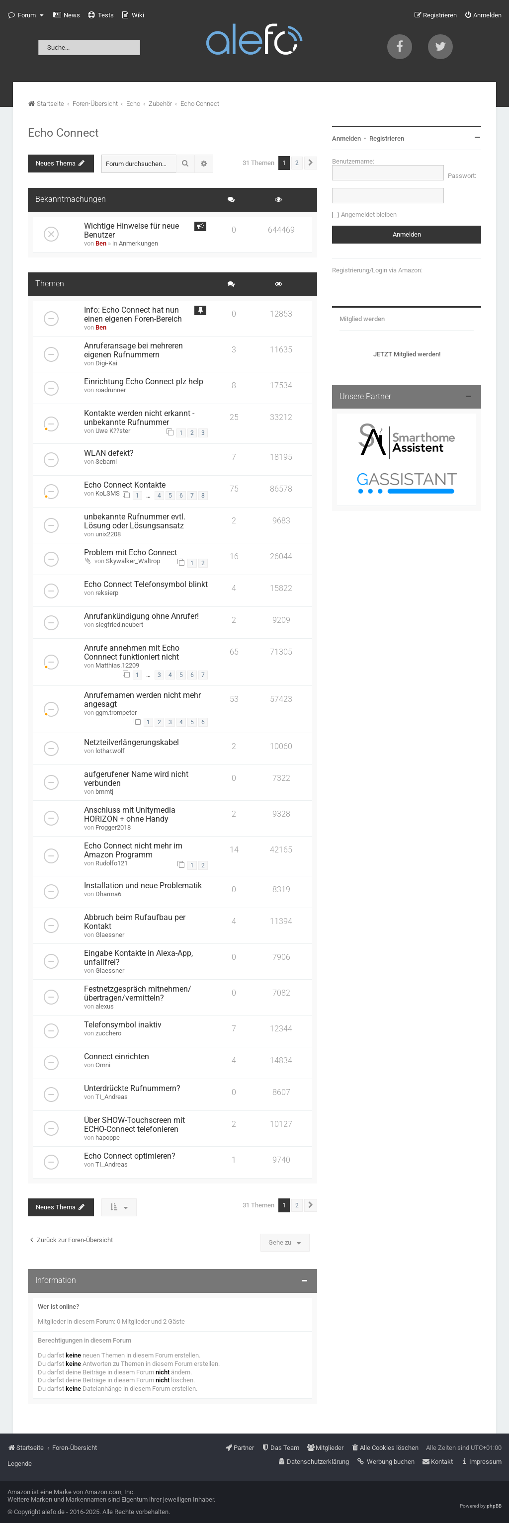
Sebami (106, 461)
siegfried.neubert (119, 624)
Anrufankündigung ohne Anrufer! (141, 616)
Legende (19, 1463)
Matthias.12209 (117, 665)
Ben (100, 243)
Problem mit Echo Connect (130, 552)
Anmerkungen (138, 243)
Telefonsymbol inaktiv (123, 1024)
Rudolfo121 (111, 863)
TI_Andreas (111, 1096)
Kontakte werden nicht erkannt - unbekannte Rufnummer (139, 418)
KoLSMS (107, 493)
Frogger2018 (113, 827)
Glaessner (109, 934)
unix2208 (108, 534)
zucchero (108, 1033)
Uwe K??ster (112, 430)
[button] (310, 163)
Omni (102, 1065)
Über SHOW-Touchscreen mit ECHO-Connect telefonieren (134, 1125)
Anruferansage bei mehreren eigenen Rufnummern (133, 350)
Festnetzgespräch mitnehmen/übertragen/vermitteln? (137, 994)
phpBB (494, 1506)
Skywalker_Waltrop (133, 561)
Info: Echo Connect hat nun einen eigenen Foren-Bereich (133, 315)
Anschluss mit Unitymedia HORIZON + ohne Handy (129, 815)
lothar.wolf (110, 751)
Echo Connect (63, 133)
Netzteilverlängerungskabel (131, 742)
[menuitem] (66, 15)
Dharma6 (108, 894)
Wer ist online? (58, 1306)
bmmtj (104, 791)
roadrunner (110, 390)
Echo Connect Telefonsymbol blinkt (146, 584)
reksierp (106, 592)
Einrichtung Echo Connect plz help (143, 381)
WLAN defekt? (109, 453)
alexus (104, 1006)
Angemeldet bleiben (369, 214)
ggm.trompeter (116, 712)
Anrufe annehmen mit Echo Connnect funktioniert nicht (131, 653)
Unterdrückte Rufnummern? (132, 1088)
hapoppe (107, 1137)
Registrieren (386, 138)
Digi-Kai (106, 363)
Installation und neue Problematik (143, 885)
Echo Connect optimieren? (129, 1156)
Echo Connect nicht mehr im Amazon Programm (133, 850)
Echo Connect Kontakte (125, 485)
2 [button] (297, 163)
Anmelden (346, 138)
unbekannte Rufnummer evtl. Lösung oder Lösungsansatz (134, 521)
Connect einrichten (116, 1056)
